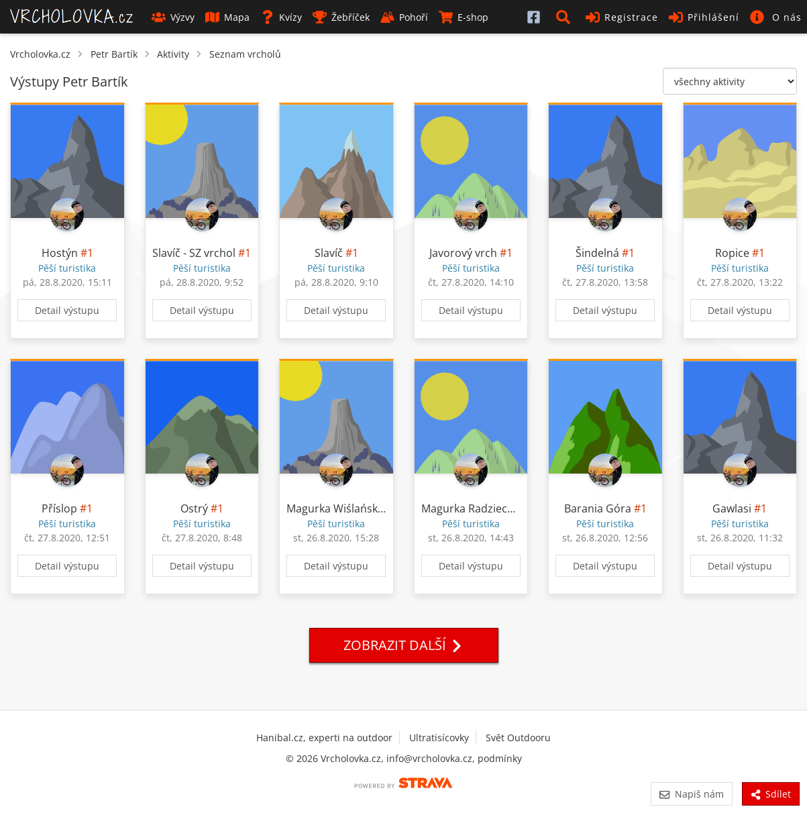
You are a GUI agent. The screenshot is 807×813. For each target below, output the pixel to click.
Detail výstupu (67, 310)
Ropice (732, 253)
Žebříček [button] (341, 17)
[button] (565, 17)
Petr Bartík (114, 54)
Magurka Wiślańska (335, 508)
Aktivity (173, 54)
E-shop (463, 17)
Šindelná (597, 253)
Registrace (622, 17)
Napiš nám (691, 794)
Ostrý (194, 508)
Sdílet (771, 794)
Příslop (59, 508)
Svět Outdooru (518, 737)
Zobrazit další (403, 645)
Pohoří (404, 17)
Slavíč (329, 253)
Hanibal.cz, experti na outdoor (324, 737)
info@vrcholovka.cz (429, 758)
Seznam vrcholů (245, 54)
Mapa (227, 17)
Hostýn (60, 253)
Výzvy (173, 17)
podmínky (500, 758)
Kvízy (281, 17)
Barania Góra (597, 508)
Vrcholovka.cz (40, 54)
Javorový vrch (463, 253)
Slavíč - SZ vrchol (193, 253)
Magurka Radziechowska (483, 508)
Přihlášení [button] (704, 17)
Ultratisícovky (439, 737)
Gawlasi (731, 508)
